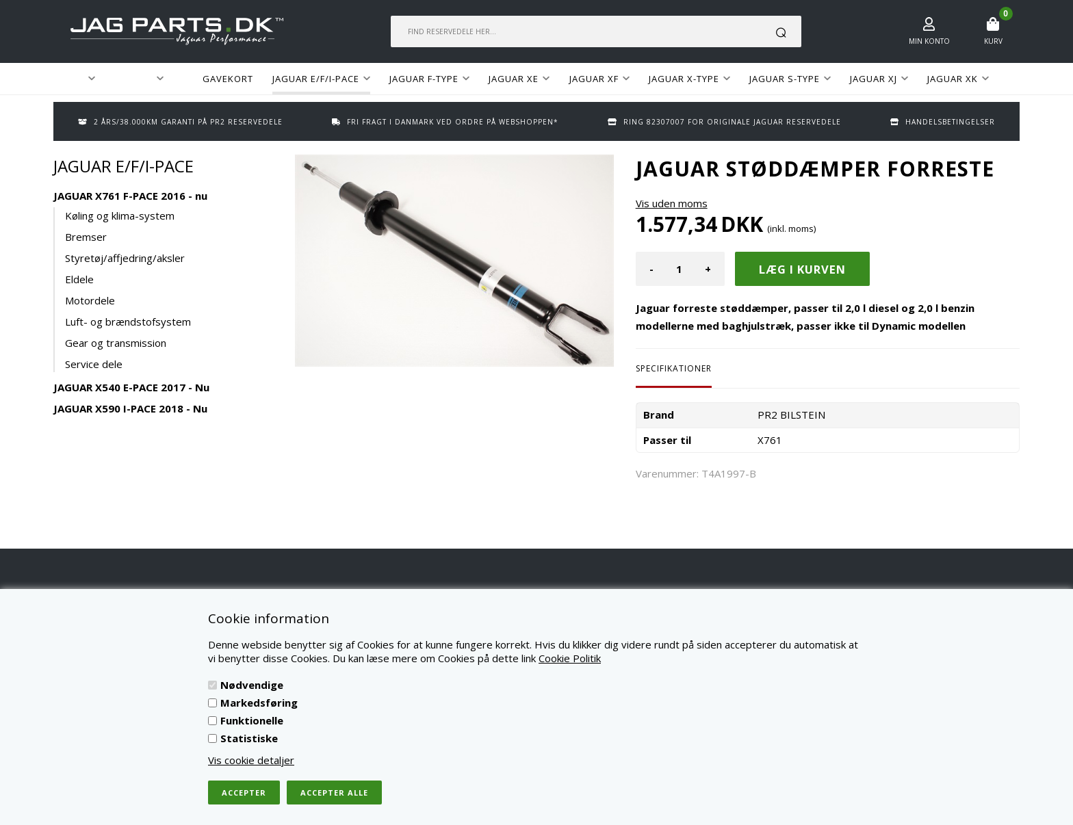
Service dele (93, 364)
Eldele (79, 279)
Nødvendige (251, 685)
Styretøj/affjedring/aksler (125, 258)
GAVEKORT (228, 79)
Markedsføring (259, 702)
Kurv (993, 41)
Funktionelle (251, 720)
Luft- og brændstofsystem (128, 321)
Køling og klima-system (119, 215)
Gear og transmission (115, 343)
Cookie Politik (570, 658)
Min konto (929, 41)
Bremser (86, 237)
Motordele (90, 300)
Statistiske (249, 738)
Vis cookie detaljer (251, 760)
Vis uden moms (672, 203)
